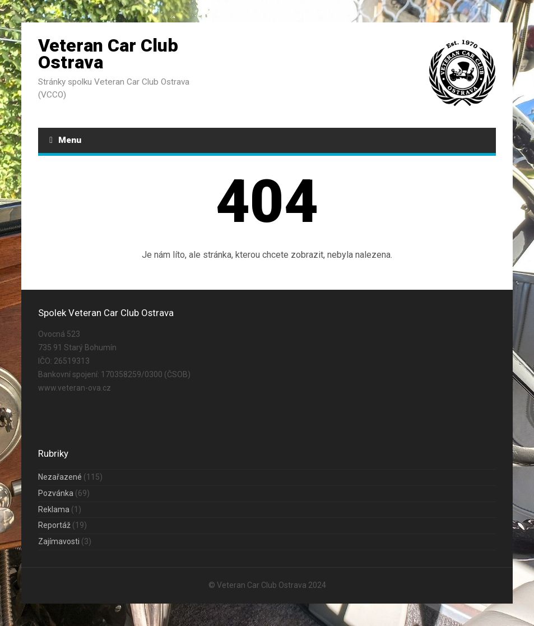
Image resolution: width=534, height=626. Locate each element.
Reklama (53, 509)
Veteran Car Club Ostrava (108, 54)
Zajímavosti (59, 541)
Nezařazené (60, 476)
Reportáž (54, 525)
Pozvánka (55, 493)
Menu (65, 140)
